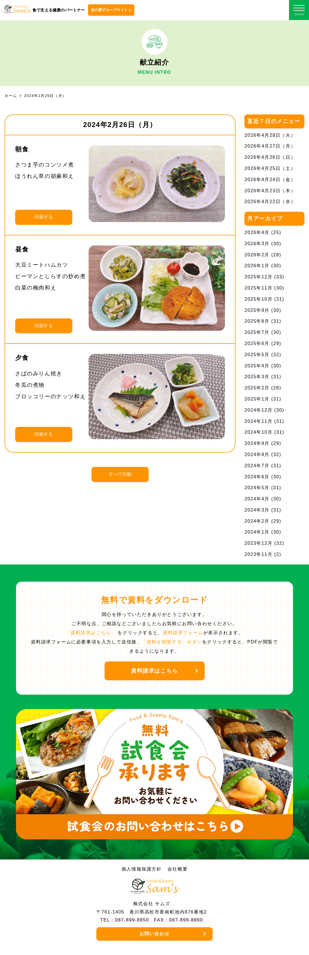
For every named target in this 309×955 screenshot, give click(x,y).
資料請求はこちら (154, 671)
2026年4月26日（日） (270, 157)
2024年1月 (257, 532)
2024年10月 (258, 432)
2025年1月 (257, 399)
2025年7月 (257, 332)
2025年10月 (258, 299)
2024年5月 (257, 487)
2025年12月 (258, 276)
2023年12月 (258, 543)
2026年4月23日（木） (270, 190)
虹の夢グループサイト (109, 10)
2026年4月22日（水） (270, 201)
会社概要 (178, 869)
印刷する (44, 217)
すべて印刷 (120, 474)
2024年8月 (257, 454)
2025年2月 (257, 387)
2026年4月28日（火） (270, 135)
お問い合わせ (154, 933)
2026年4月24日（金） (270, 179)
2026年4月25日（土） (270, 168)
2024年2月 (257, 521)
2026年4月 (257, 232)
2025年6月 (257, 343)
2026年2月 (257, 254)
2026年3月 (257, 243)
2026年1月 (257, 265)
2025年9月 (257, 310)
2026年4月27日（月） (270, 146)
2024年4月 (257, 498)
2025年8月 (257, 321)
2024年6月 (257, 476)
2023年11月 (258, 554)
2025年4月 (257, 365)
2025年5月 (257, 354)
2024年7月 (257, 465)
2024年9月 (257, 443)
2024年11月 (258, 421)
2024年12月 (258, 410)
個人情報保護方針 (141, 869)
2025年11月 (258, 288)
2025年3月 (257, 376)
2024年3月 (257, 510)
